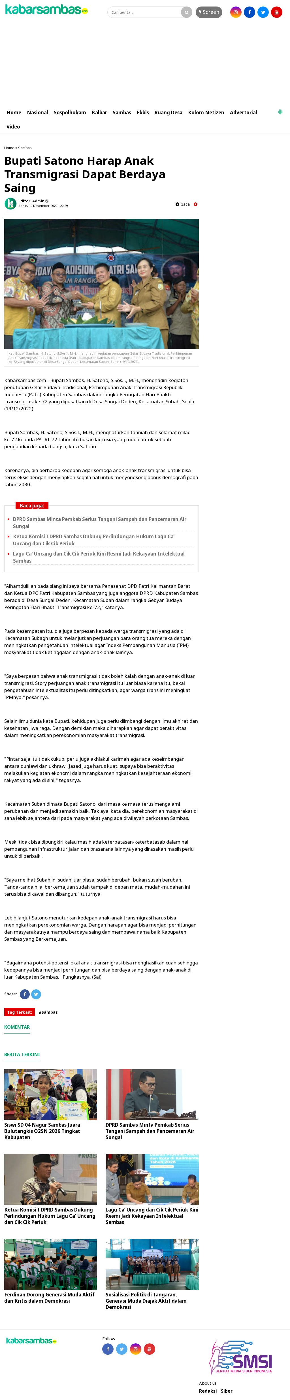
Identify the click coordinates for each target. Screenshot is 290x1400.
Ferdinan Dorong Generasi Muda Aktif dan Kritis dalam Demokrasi (49, 1297)
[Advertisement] (145, 63)
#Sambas (48, 1012)
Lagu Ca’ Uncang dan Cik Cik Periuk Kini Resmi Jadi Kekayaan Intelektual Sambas (152, 1215)
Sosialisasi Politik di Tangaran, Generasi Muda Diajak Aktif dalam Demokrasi (146, 1300)
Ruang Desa (168, 112)
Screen (209, 11)
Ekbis (143, 112)
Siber (227, 1391)
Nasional (37, 112)
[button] (280, 109)
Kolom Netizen (206, 112)
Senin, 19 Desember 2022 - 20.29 (43, 205)
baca (183, 204)
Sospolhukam (70, 112)
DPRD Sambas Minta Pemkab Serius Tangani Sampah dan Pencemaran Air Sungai (150, 1131)
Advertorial (243, 112)
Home (14, 112)
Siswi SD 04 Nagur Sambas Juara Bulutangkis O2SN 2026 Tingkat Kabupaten (42, 1131)
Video (13, 126)
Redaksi (208, 1391)
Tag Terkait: (19, 1012)
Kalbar (99, 112)
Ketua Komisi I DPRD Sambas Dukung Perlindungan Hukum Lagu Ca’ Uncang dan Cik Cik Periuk (49, 1215)
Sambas (122, 112)
